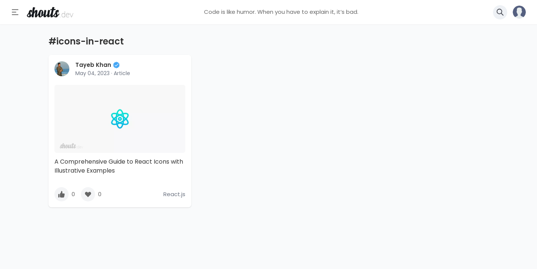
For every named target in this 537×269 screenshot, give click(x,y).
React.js (174, 194)
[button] (516, 12)
